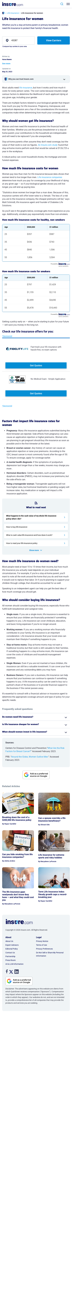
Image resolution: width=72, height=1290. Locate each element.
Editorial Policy (11, 949)
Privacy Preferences (44, 949)
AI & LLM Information (14, 964)
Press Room (10, 960)
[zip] (18, 40)
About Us (9, 941)
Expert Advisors (12, 945)
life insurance (25, 87)
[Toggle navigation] (68, 4)
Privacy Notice (42, 941)
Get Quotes (36, 365)
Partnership (10, 956)
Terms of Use (41, 945)
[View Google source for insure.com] (36, 774)
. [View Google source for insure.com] (7, 978)
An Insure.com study (47, 145)
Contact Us (10, 953)
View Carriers (53, 40)
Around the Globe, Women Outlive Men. (29, 756)
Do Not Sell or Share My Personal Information (49, 954)
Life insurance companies (49, 177)
